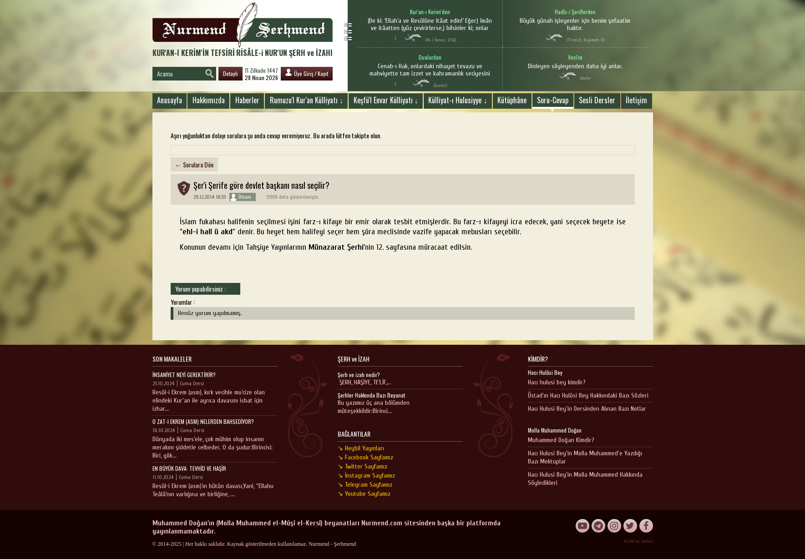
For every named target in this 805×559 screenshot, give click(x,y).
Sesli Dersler (597, 100)
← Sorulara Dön (194, 164)
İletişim (636, 100)
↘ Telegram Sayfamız (365, 484)
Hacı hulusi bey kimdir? (557, 382)
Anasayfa (169, 100)
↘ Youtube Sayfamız (364, 494)
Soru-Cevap (552, 100)
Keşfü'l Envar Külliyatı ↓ (386, 100)
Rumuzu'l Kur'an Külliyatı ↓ (306, 100)
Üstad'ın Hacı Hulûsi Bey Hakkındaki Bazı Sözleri (588, 395)
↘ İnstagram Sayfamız (366, 475)
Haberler (247, 100)
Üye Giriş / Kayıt (306, 73)
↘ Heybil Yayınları (361, 448)
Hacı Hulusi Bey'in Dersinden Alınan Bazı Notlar (587, 409)
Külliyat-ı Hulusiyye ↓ (457, 100)
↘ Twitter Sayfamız (362, 466)
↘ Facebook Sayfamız (365, 457)
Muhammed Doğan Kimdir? (561, 440)
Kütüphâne (512, 100)
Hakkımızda (208, 100)
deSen (647, 541)
